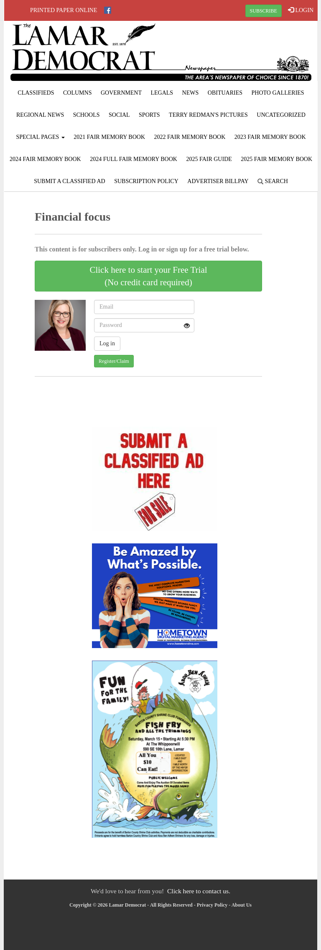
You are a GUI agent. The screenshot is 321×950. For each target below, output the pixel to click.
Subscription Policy (146, 181)
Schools (86, 115)
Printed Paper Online (63, 10)
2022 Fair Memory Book (190, 137)
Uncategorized (281, 115)
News (190, 93)
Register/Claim (114, 361)
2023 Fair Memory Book (270, 137)
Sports (149, 115)
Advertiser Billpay (217, 181)
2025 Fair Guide (209, 159)
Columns (77, 93)
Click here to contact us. (198, 891)
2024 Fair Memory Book (45, 159)
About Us (242, 905)
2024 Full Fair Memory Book (133, 159)
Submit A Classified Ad (69, 181)
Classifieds (36, 93)
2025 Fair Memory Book (276, 159)
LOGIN (300, 10)
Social (119, 115)
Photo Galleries (278, 93)
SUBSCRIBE (263, 11)
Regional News (40, 115)
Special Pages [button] (40, 137)
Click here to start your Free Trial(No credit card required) (148, 276)
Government (121, 93)
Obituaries (225, 93)
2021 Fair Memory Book (109, 137)
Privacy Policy (212, 905)
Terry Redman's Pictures (208, 115)
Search (272, 181)
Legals (161, 93)
